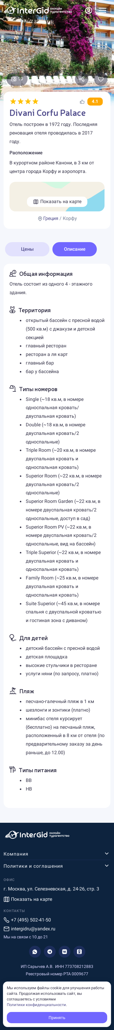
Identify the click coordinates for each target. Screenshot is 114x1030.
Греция (50, 218)
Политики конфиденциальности (36, 1005)
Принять (57, 1017)
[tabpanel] (57, 536)
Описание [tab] (75, 249)
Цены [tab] (27, 249)
